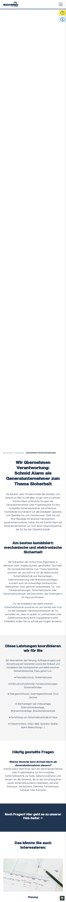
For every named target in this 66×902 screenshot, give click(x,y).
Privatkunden (19, 453)
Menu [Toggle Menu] (61, 4)
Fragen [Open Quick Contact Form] (62, 13)
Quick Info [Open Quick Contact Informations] (62, 19)
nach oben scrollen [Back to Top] (62, 898)
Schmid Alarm (8, 453)
